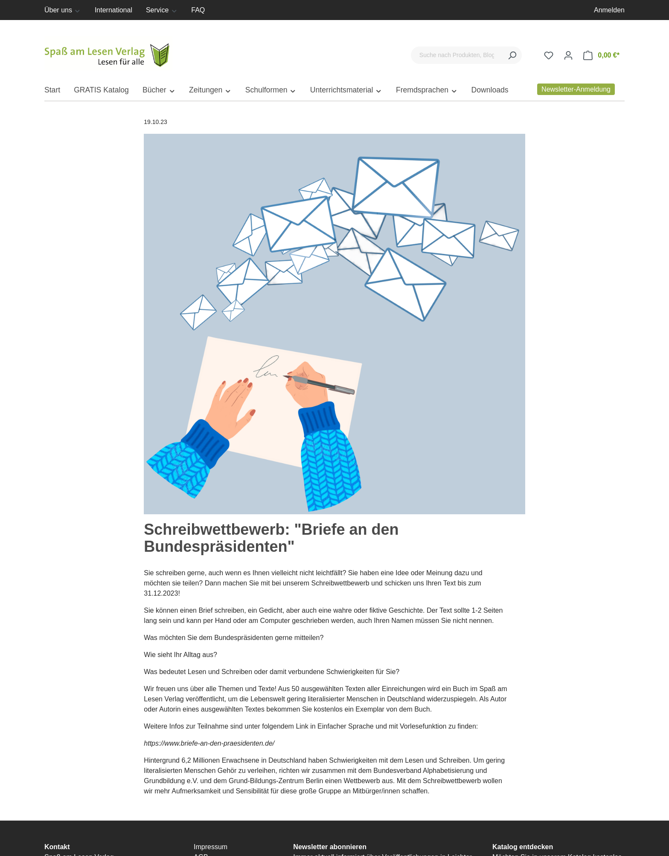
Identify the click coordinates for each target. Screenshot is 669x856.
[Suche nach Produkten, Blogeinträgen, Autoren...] (457, 55)
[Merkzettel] (548, 55)
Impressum (210, 846)
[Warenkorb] (601, 55)
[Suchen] (512, 55)
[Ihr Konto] (568, 55)
